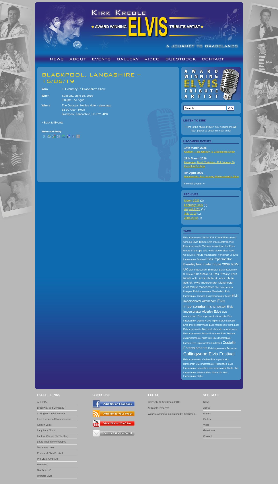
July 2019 (190, 213)
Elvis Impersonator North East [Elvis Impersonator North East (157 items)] (224, 325)
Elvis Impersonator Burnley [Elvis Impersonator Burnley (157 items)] (220, 242)
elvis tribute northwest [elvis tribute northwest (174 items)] (225, 329)
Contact (207, 436)
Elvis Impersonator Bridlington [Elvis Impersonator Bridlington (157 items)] (203, 269)
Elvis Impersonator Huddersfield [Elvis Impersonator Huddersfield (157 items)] (211, 364)
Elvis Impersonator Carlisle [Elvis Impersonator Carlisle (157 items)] (196, 359)
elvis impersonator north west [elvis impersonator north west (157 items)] (197, 338)
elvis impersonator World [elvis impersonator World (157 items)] (221, 368)
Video (206, 424)
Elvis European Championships (54, 419)
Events (207, 413)
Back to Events (53, 122)
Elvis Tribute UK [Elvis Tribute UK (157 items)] (214, 372)
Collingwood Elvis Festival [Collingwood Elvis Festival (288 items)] (209, 353)
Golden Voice (44, 424)
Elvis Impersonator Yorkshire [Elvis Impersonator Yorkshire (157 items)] (197, 246)
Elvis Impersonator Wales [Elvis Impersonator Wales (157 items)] (195, 325)
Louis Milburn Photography (51, 441)
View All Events (193, 183)
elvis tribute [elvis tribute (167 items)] (215, 250)
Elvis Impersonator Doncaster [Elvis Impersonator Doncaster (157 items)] (222, 348)
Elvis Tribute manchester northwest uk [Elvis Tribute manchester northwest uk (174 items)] (211, 254)
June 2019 (191, 217)
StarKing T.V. (44, 470)
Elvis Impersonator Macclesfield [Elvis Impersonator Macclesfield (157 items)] (208, 291)
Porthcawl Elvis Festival (50, 453)
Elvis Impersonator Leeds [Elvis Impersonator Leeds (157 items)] (218, 296)
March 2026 (192, 200)
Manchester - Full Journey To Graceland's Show (211, 176)
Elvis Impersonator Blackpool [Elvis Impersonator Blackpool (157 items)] (197, 329)
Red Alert (42, 464)
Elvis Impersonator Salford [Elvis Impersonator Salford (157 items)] (196, 237)
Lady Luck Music (46, 430)
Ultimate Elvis (44, 475)
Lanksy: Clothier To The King (52, 436)
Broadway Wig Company (50, 407)
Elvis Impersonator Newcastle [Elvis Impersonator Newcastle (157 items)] (212, 316)
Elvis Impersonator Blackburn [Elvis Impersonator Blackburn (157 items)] (220, 320)
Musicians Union (46, 447)
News (206, 402)
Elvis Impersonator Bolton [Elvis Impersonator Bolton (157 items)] (196, 333)
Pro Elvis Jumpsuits (47, 458)
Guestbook (209, 430)
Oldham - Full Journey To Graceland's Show (209, 151)
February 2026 (193, 205)
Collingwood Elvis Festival (51, 413)
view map (105, 105)
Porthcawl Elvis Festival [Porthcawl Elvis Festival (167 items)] (222, 333)
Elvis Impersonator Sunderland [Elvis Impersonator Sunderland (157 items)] (207, 343)
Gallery (207, 419)
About (206, 407)
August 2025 (192, 209)
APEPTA (42, 402)
